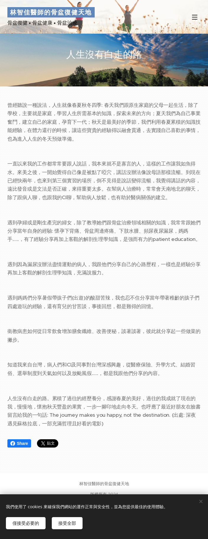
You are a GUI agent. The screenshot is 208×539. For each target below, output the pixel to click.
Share (19, 443)
